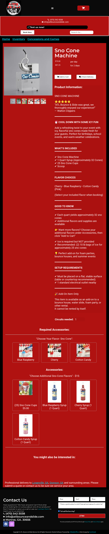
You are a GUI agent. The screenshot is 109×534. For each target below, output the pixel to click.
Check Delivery (86, 77)
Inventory (18, 39)
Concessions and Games (43, 39)
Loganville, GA (40, 482)
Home (6, 39)
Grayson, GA (56, 482)
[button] (52, 8)
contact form (43, 509)
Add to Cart (63, 77)
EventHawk (92, 532)
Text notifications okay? (67, 511)
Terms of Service (97, 521)
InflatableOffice (74, 532)
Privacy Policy (87, 521)
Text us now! (37, 27)
